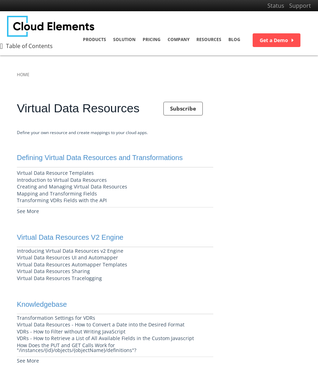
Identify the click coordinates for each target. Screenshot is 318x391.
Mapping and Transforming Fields (57, 193)
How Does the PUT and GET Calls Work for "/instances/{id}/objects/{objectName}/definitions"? (76, 347)
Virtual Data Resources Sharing (53, 271)
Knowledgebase (42, 304)
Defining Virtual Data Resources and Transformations (100, 157)
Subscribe (183, 108)
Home (23, 75)
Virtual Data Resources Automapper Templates (72, 264)
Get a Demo (276, 40)
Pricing (152, 40)
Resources (208, 40)
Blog (234, 40)
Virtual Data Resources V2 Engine (70, 237)
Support (300, 5)
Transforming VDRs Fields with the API (62, 200)
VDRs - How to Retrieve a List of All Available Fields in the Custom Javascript (105, 338)
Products (94, 40)
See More (28, 211)
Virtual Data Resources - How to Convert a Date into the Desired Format (100, 324)
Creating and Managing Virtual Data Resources (72, 186)
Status (275, 5)
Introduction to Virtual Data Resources (62, 180)
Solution (124, 40)
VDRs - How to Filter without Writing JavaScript (71, 331)
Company (178, 40)
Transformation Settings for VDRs (56, 317)
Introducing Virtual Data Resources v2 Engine (70, 250)
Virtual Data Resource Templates (55, 173)
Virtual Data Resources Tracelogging (59, 278)
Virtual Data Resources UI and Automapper (67, 257)
